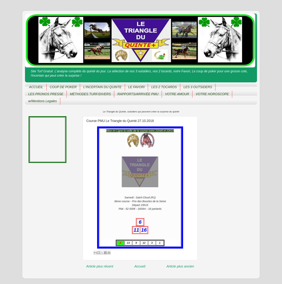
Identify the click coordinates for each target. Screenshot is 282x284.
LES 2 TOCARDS (164, 87)
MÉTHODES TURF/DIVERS (90, 94)
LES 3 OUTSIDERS (197, 87)
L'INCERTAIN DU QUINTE (102, 87)
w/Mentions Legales (42, 101)
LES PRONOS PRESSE (45, 94)
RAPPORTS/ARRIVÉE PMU (137, 94)
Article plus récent (99, 266)
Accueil (139, 266)
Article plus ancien (180, 266)
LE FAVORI (136, 87)
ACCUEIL (36, 87)
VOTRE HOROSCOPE (212, 94)
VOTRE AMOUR (177, 94)
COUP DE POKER (63, 87)
